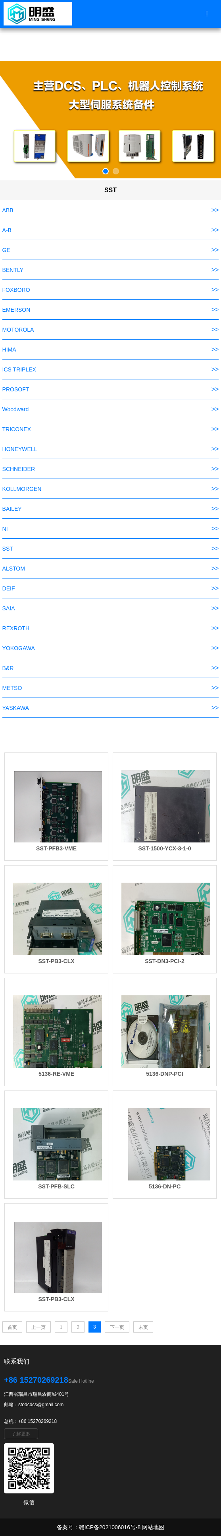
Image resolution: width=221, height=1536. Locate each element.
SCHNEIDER (18, 469)
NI (5, 529)
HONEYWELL (19, 449)
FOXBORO (16, 290)
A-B (7, 230)
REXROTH (15, 628)
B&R (8, 668)
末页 (143, 1327)
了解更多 (21, 1433)
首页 (12, 1327)
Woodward (15, 409)
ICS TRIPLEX (19, 369)
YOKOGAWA (18, 648)
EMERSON (16, 310)
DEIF (8, 588)
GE (6, 250)
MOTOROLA (18, 329)
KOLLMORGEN (22, 489)
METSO (12, 688)
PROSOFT (15, 389)
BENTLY (12, 270)
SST (7, 548)
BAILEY (12, 509)
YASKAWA (15, 708)
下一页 (117, 1327)
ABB (7, 210)
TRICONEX (16, 429)
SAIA (8, 608)
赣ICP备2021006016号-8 (110, 1527)
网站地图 (153, 1527)
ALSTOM (13, 568)
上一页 (38, 1327)
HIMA (9, 349)
